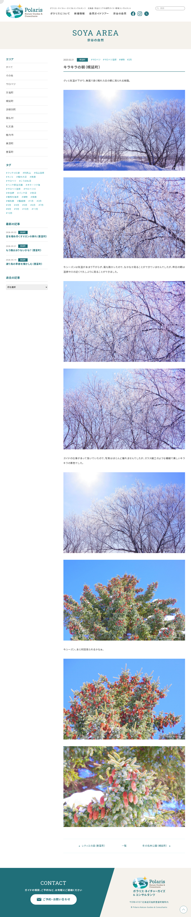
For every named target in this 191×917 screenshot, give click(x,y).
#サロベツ (95, 59)
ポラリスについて (60, 13)
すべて (9, 67)
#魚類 (33, 177)
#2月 (129, 59)
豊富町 (9, 152)
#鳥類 (34, 197)
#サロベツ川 (30, 189)
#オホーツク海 (33, 185)
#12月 (9, 213)
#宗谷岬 (10, 193)
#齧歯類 (21, 201)
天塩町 (9, 92)
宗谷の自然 (119, 13)
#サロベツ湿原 (110, 59)
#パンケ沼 (22, 193)
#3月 (8, 205)
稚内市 (9, 135)
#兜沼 (33, 193)
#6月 (32, 205)
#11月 (35, 209)
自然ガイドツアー (99, 13)
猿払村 (9, 118)
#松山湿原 (39, 173)
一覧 (124, 845)
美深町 (9, 143)
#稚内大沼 (21, 177)
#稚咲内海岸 (12, 197)
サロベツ (11, 84)
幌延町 (9, 101)
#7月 (41, 205)
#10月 (25, 209)
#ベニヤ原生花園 (14, 185)
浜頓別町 (11, 109)
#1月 (30, 201)
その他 (9, 75)
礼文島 (9, 126)
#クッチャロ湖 (13, 173)
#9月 (16, 209)
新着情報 (79, 13)
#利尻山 (27, 173)
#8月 (8, 209)
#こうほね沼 (25, 181)
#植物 (122, 59)
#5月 (24, 205)
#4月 (16, 205)
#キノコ (9, 177)
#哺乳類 (10, 201)
